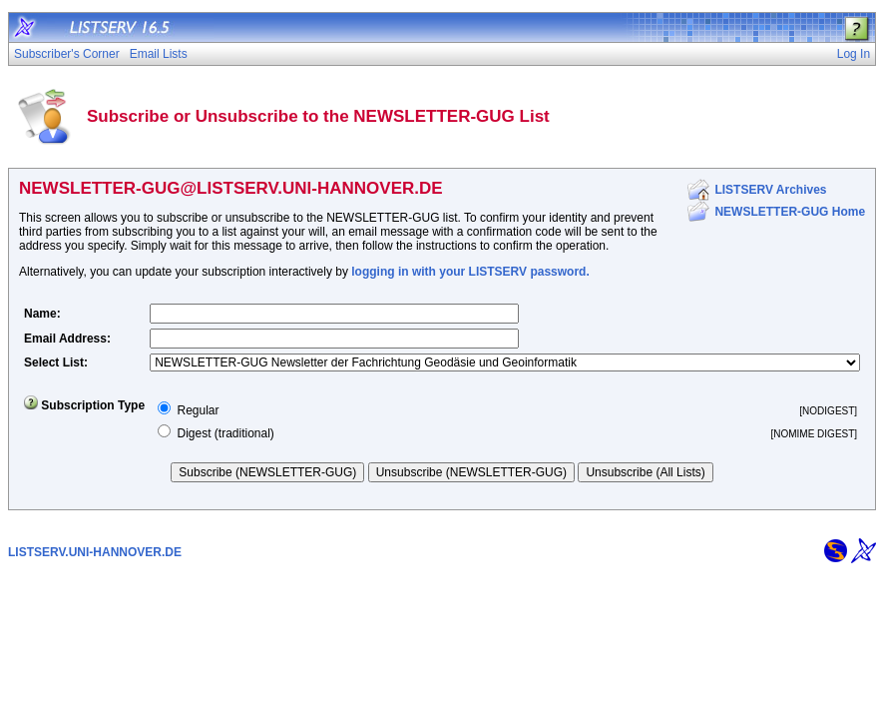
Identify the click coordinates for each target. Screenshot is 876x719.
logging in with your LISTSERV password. (470, 272)
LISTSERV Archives (770, 190)
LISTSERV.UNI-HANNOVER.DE (95, 552)
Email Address (65, 339)
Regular (198, 410)
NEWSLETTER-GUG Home (789, 212)
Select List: (56, 362)
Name (40, 314)
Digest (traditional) (225, 433)
